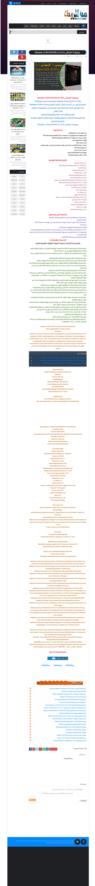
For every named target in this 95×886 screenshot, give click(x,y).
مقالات (13, 206)
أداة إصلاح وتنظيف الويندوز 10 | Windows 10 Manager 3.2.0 (72, 713)
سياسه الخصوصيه (71, 3)
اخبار (21, 176)
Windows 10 (33, 104)
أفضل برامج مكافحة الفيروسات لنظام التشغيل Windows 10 (72, 724)
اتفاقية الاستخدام (61, 3)
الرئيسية (65, 56)
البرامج (61, 118)
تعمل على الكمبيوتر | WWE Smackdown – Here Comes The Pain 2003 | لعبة (17, 80)
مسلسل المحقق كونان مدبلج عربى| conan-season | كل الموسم (17, 131)
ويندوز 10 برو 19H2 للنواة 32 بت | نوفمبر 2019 (75, 730)
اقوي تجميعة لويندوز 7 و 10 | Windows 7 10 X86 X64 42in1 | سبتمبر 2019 (69, 741)
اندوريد (52, 26)
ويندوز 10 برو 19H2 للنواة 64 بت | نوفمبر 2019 (75, 732)
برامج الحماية (21, 191)
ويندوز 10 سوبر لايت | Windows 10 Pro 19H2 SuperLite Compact (70, 735)
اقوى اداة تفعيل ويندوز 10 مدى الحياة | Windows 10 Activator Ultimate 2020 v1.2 (66, 716)
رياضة (21, 202)
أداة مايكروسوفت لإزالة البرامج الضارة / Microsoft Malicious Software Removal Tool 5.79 (61, 363)
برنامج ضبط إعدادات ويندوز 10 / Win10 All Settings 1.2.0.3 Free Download (68, 719)
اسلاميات (75, 26)
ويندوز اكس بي (13, 213)
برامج (63, 26)
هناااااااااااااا (69, 665)
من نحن (47, 3)
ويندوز (68, 26)
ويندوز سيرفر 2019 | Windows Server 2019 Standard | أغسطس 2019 (69, 699)
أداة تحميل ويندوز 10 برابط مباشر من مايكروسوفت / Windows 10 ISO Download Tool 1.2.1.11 (60, 357)
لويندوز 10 (37, 101)
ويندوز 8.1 (22, 213)
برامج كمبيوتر (21, 195)
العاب (46, 26)
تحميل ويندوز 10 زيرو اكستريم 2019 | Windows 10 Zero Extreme (71, 738)
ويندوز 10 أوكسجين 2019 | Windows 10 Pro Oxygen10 (73, 691)
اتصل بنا (53, 3)
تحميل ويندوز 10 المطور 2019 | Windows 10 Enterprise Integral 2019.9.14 (68, 694)
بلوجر (58, 26)
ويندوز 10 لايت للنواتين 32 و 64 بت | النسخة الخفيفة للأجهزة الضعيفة (70, 727)
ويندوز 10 (60, 56)
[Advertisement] (36, 14)
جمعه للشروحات (70, 884)
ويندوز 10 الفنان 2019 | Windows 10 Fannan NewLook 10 (72, 697)
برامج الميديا (13, 191)
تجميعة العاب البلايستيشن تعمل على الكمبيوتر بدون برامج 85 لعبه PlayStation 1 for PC (17, 105)
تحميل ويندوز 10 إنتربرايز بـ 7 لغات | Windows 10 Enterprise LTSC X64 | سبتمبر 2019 (67, 688)
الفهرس (41, 3)
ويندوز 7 (13, 210)
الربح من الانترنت (32, 26)
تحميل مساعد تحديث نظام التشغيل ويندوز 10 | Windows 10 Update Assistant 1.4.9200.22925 (59, 360)
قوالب (13, 202)
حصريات (13, 198)
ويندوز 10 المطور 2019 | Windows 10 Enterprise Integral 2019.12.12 (69, 721)
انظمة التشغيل (21, 187)
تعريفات (40, 26)
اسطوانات (13, 176)
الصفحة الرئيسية (81, 3)
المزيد (25, 26)
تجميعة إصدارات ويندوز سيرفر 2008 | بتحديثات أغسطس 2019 (72, 702)
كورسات (21, 206)
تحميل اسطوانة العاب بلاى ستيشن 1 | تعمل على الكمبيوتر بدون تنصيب (17, 157)
